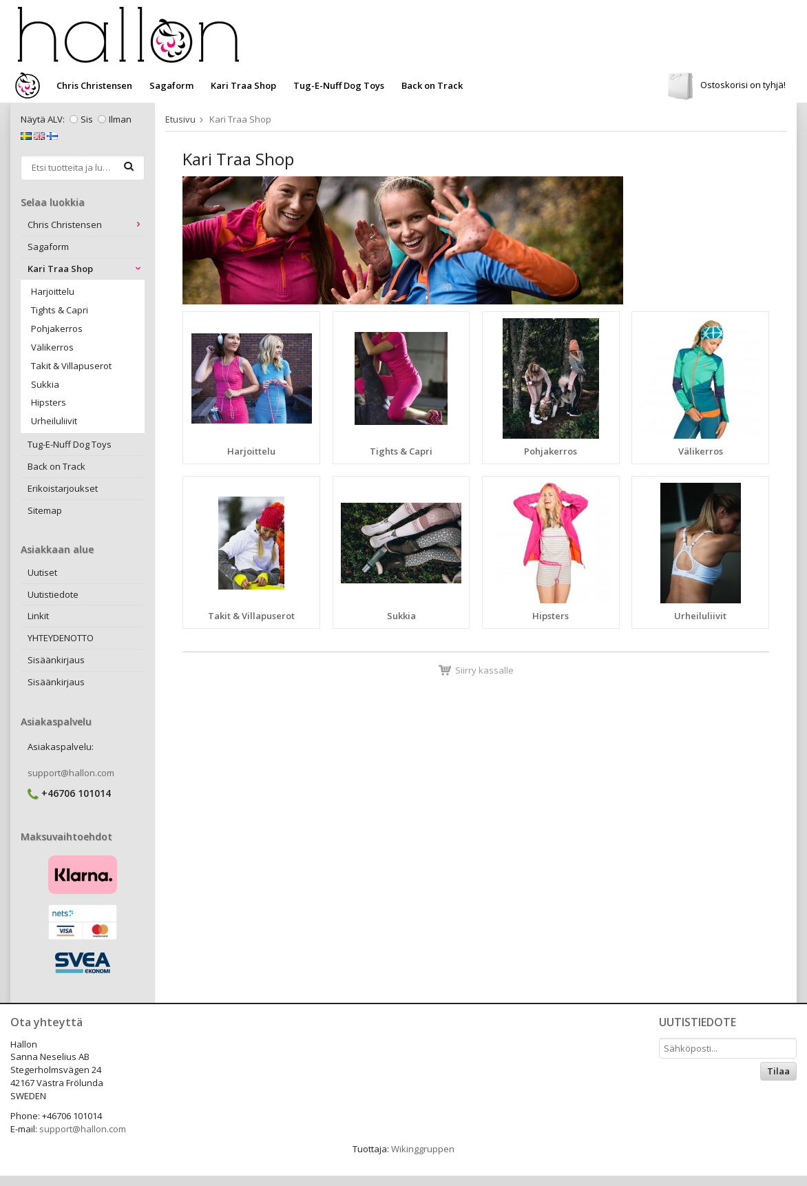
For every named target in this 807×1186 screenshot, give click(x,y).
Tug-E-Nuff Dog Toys (338, 85)
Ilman (120, 119)
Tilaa (778, 1071)
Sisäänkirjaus (56, 660)
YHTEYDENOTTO (61, 638)
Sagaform (171, 85)
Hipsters (48, 402)
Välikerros (52, 347)
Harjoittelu (52, 291)
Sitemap (45, 510)
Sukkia (45, 384)
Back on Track (432, 85)
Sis (87, 119)
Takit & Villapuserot (71, 366)
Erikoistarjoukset (63, 488)
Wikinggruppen (422, 1149)
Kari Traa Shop (243, 85)
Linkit (38, 616)
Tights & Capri (59, 310)
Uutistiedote (53, 594)
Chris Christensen (94, 85)
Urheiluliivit (54, 421)
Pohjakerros (57, 328)
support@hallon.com (71, 773)
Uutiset (42, 572)
